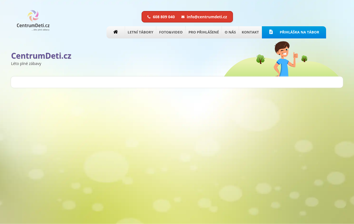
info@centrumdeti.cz (204, 16)
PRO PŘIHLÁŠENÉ (203, 32)
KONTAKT (250, 32)
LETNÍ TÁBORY (140, 32)
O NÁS (230, 32)
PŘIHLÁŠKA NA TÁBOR (294, 32)
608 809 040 (161, 16)
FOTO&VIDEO (171, 32)
